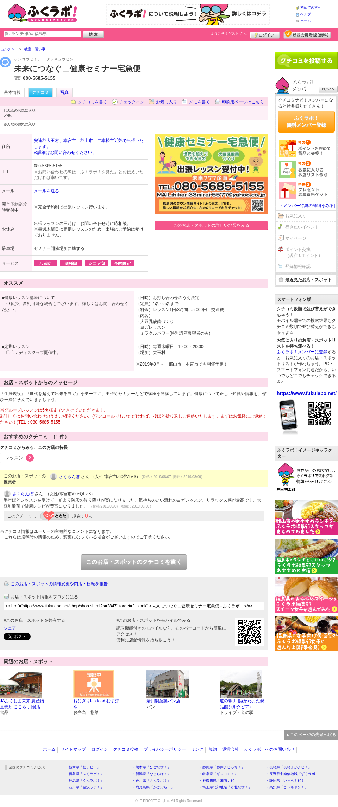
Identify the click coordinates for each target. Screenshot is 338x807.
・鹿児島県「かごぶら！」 (153, 787)
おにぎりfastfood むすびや (96, 703)
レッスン (19, 458)
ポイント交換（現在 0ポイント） (304, 252)
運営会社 (230, 749)
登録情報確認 (298, 266)
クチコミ (40, 92)
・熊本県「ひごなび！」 (151, 767)
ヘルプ (305, 14)
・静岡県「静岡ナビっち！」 (222, 767)
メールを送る (46, 190)
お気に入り (166, 101)
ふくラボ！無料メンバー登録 (306, 121)
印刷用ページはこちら (243, 101)
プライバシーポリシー (165, 749)
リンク (197, 749)
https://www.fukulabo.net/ (307, 393)
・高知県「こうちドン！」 (287, 787)
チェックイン (131, 101)
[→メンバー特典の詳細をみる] (306, 205)
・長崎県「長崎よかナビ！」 (289, 767)
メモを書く (199, 101)
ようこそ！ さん (229, 33)
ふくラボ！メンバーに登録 (302, 351)
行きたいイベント (302, 227)
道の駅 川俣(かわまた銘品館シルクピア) (242, 703)
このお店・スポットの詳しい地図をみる (211, 225)
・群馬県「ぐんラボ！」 (84, 780)
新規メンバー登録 (307, 34)
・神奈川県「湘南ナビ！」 (220, 780)
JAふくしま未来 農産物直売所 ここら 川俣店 (22, 703)
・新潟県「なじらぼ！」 (151, 774)
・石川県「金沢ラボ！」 (84, 787)
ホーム (305, 21)
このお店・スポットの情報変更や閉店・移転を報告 (59, 583)
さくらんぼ (69, 476)
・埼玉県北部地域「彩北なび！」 (225, 787)
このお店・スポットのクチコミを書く (134, 562)
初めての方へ (310, 7)
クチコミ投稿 (125, 749)
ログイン (265, 34)
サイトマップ (73, 749)
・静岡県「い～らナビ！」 (287, 780)
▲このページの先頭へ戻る (311, 734)
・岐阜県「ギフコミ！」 (218, 774)
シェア (10, 628)
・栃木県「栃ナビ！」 (82, 767)
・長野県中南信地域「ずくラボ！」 (294, 774)
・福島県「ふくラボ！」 (84, 774)
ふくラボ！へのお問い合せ (269, 749)
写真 (64, 92)
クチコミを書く (92, 101)
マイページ (295, 238)
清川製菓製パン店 (163, 700)
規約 (212, 749)
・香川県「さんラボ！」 (151, 780)
